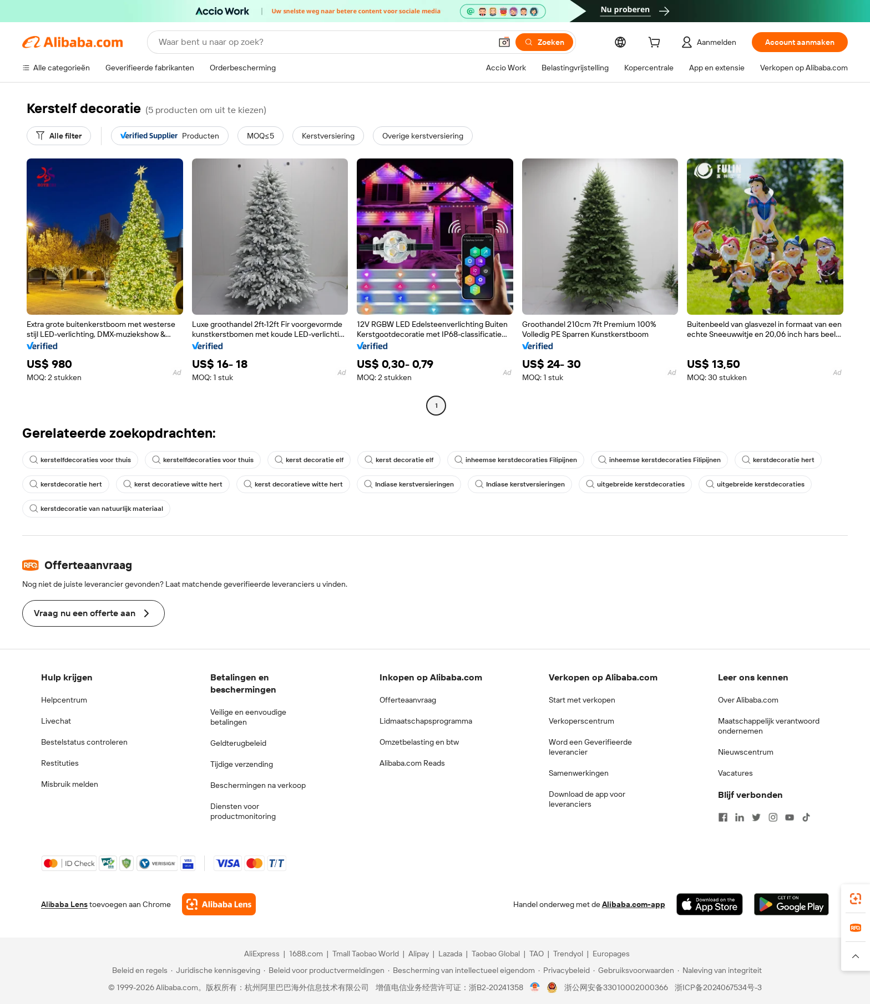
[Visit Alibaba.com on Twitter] (756, 817)
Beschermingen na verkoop (258, 785)
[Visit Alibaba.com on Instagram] (773, 817)
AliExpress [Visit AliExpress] (262, 953)
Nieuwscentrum (745, 751)
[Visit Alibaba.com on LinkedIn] (740, 817)
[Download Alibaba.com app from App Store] (709, 904)
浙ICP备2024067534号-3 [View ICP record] (718, 987)
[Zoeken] (544, 42)
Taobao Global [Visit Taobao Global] (496, 953)
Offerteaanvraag (408, 699)
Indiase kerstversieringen (409, 484)
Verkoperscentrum (581, 720)
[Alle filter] (59, 135)
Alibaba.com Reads (412, 763)
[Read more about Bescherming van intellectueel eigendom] (461, 970)
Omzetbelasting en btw (419, 741)
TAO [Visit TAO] (536, 953)
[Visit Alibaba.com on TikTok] (806, 817)
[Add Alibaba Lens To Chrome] (219, 904)
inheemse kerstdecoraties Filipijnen (515, 459)
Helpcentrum (64, 699)
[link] (855, 898)
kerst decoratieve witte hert (172, 484)
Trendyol (568, 953)
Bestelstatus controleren (84, 741)
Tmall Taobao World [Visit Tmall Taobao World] (365, 953)
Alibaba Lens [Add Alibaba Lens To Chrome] (64, 904)
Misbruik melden (69, 784)
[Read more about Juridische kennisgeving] (215, 970)
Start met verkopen (582, 699)
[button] (504, 42)
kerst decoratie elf (309, 459)
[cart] (656, 43)
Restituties (60, 763)
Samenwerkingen (579, 773)
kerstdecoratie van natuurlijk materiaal (96, 508)
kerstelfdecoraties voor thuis (80, 459)
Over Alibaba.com (748, 699)
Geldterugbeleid (238, 743)
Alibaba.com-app (633, 904)
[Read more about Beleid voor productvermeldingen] (324, 970)
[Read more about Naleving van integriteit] (719, 970)
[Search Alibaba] (324, 42)
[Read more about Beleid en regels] (138, 970)
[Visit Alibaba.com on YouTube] (790, 817)
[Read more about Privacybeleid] (564, 970)
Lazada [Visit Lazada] (450, 953)
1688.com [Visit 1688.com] (306, 953)
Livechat (56, 720)
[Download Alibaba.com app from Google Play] (791, 904)
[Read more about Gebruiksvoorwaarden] (633, 970)
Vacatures (735, 773)
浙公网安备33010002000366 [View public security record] (616, 987)
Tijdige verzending (241, 764)
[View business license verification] (535, 987)
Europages (611, 953)
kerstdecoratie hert (778, 459)
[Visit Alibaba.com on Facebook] (723, 817)
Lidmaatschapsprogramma (426, 720)
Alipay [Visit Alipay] (418, 953)
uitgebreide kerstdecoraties (635, 484)
